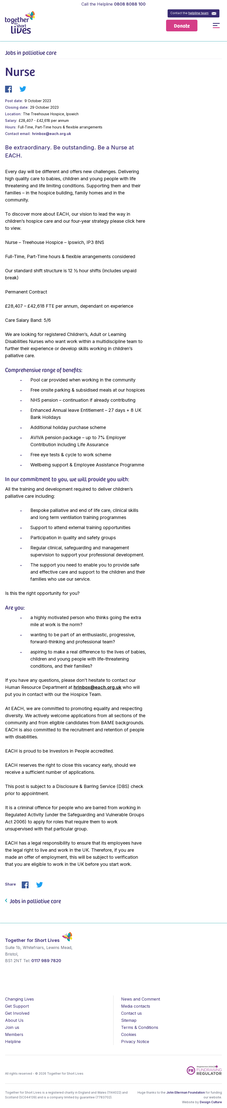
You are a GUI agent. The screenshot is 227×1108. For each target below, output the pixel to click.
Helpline (13, 1041)
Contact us (131, 1013)
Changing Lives (19, 999)
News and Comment (140, 999)
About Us (14, 1020)
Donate (182, 25)
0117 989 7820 (46, 960)
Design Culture (211, 1102)
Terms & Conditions (139, 1027)
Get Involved (17, 1013)
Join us (12, 1027)
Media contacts (135, 1006)
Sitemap (129, 1020)
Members (14, 1034)
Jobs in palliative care (30, 52)
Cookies (128, 1034)
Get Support (17, 1006)
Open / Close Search (204, 25)
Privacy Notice (135, 1041)
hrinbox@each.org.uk (51, 133)
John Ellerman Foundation (185, 1092)
